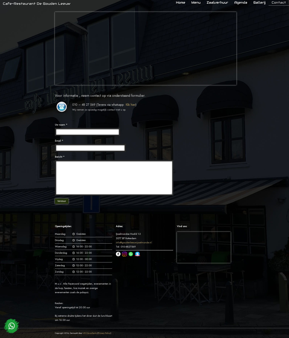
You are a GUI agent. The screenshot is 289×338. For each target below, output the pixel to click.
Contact (279, 3)
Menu (196, 3)
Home (180, 3)
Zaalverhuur (217, 3)
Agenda (240, 3)
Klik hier (131, 104)
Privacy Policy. (104, 333)
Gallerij (259, 3)
